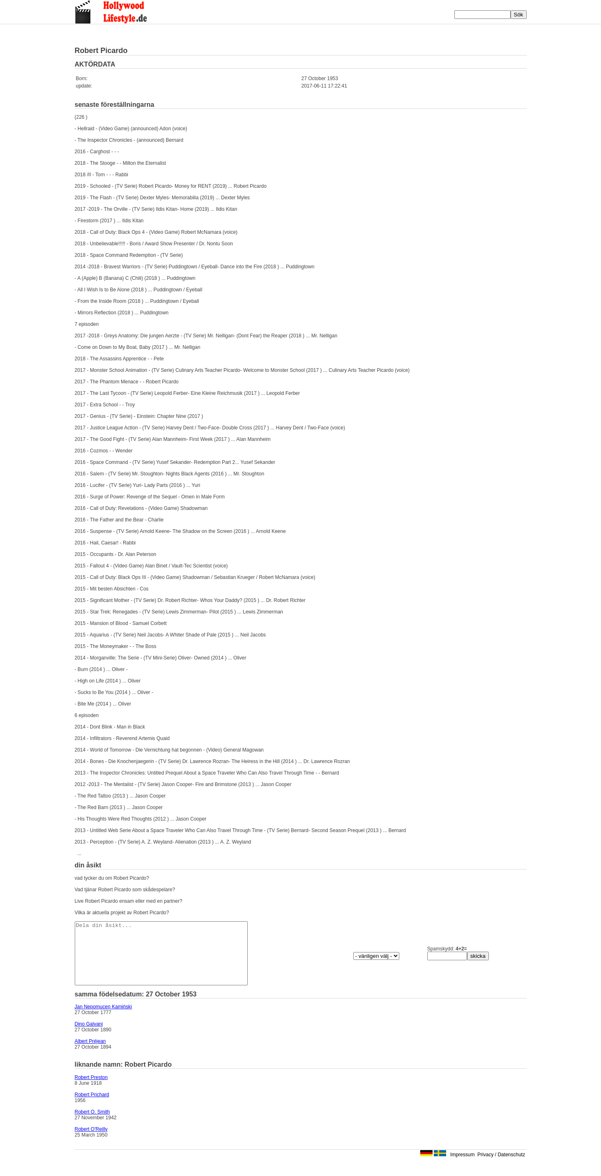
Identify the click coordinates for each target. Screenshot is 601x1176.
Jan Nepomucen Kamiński (103, 1019)
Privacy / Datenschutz (501, 1167)
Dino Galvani (89, 1036)
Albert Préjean (90, 1053)
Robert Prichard (92, 1107)
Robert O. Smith (92, 1124)
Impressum (462, 1167)
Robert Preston (91, 1090)
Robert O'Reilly (91, 1141)
